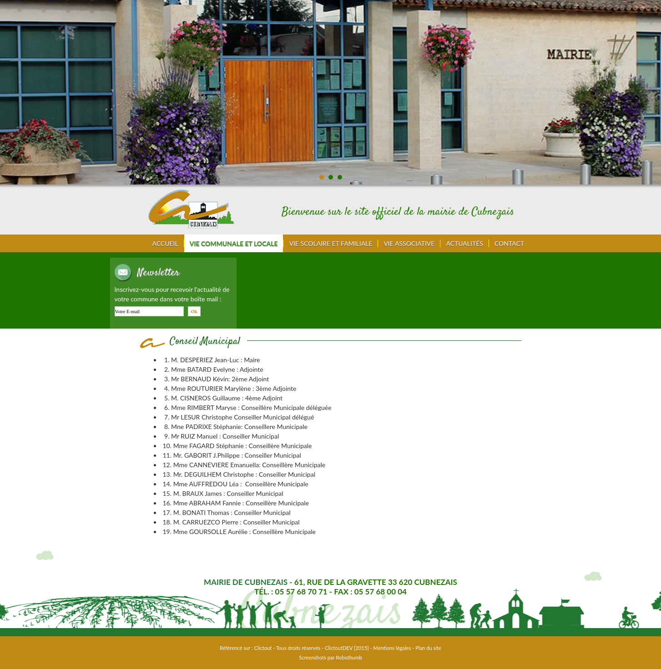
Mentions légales (392, 648)
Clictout (263, 648)
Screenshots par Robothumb (330, 657)
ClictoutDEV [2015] (347, 648)
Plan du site (428, 648)
